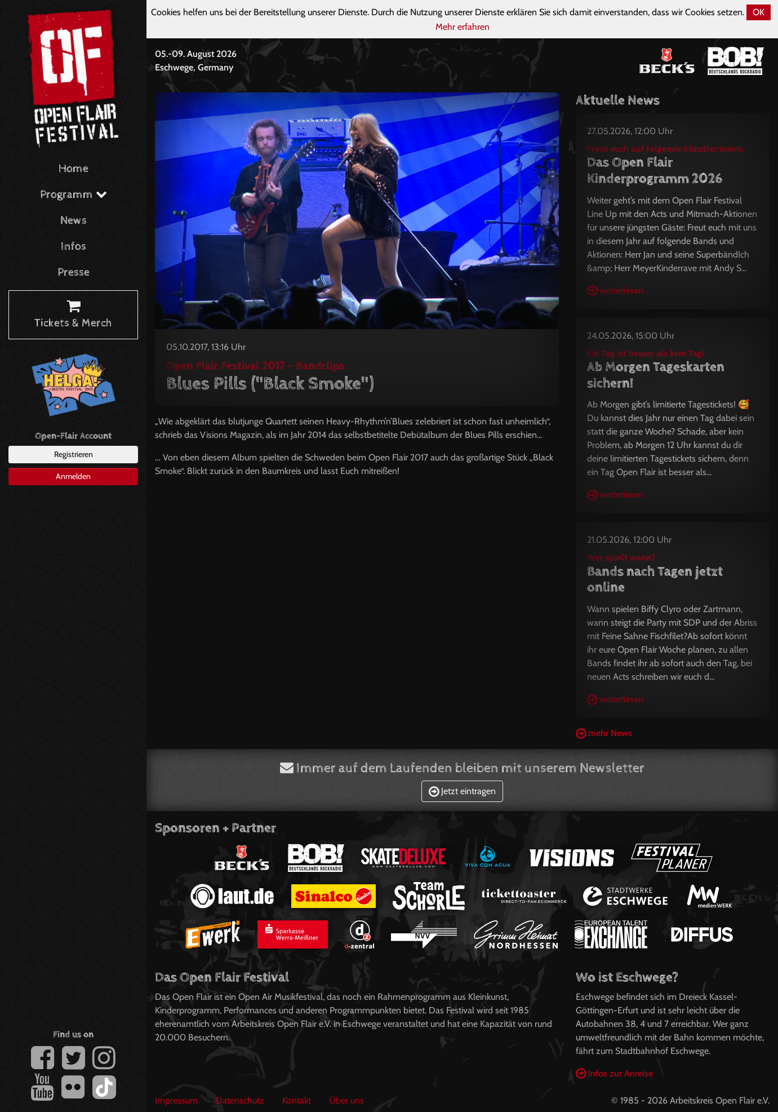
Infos (73, 246)
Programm (73, 194)
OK (758, 12)
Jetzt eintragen (462, 791)
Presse (73, 272)
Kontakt (296, 1100)
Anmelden (73, 476)
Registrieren (73, 454)
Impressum (176, 1100)
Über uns (346, 1100)
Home (73, 168)
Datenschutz (240, 1100)
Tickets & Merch (73, 315)
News (73, 220)
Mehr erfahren (462, 26)
